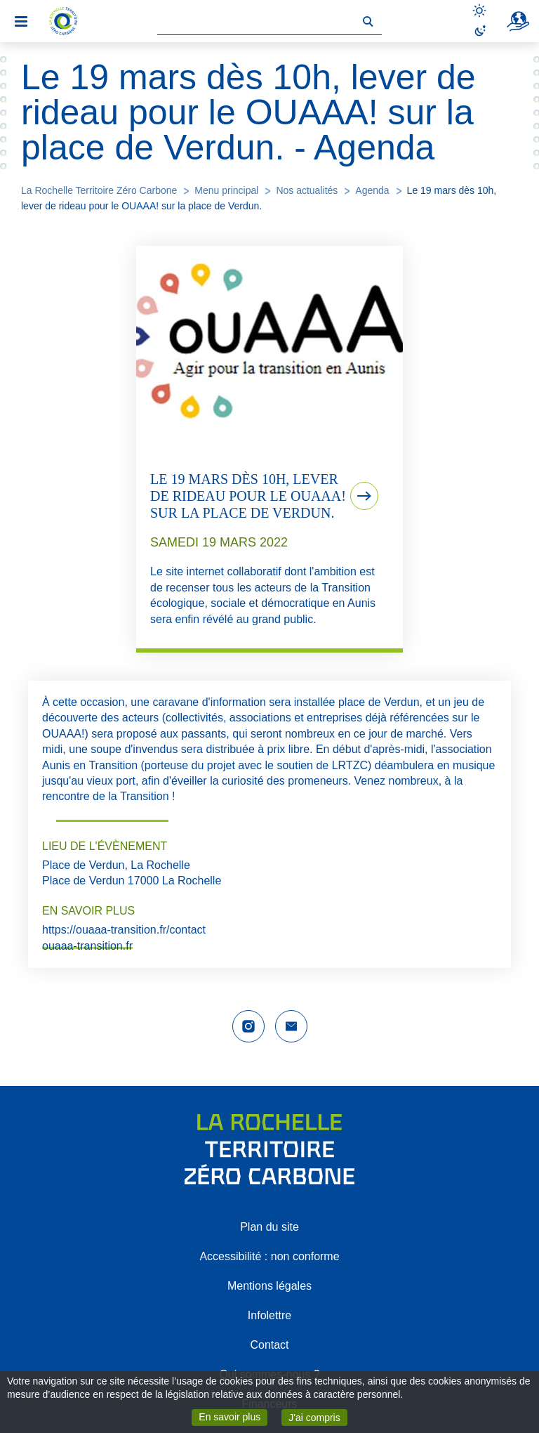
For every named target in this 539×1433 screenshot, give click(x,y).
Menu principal (226, 190)
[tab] (269, 449)
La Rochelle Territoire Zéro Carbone (99, 190)
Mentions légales (269, 1286)
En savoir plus (233, 1416)
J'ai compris (317, 1416)
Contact (269, 1345)
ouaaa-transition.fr (87, 946)
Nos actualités (307, 190)
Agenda (372, 190)
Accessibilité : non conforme (269, 1256)
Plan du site (269, 1227)
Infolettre (269, 1315)
